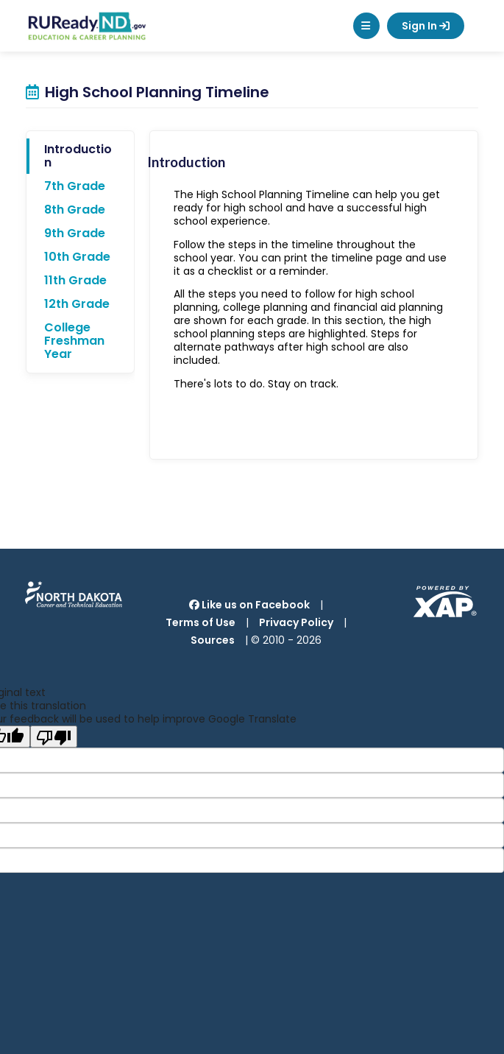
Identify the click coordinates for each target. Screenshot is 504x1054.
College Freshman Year (74, 340)
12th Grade (77, 303)
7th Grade (74, 186)
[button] (366, 26)
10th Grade (77, 256)
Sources (213, 640)
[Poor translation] (53, 736)
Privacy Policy (296, 622)
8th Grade (74, 209)
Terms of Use (200, 622)
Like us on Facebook (249, 604)
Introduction (78, 156)
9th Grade (74, 233)
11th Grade (75, 280)
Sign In (426, 25)
